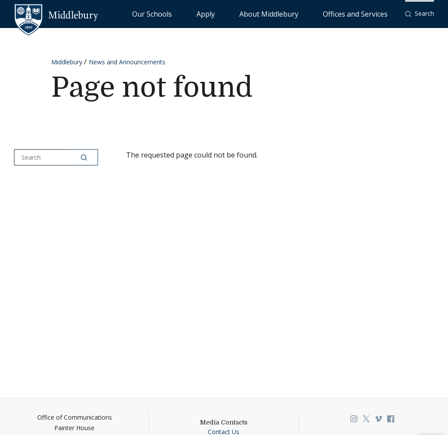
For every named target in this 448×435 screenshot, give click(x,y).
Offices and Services (366, 13)
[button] (419, 14)
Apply (258, 13)
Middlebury (66, 62)
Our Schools (223, 13)
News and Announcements (127, 62)
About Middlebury (301, 13)
